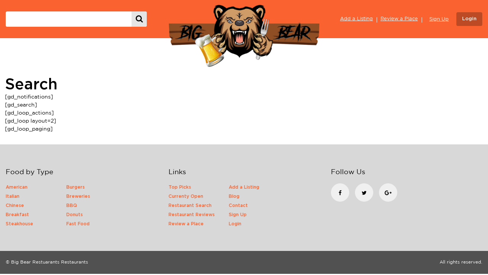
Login (469, 18)
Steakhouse (19, 224)
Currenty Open (186, 196)
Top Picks (180, 187)
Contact (238, 205)
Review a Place (399, 19)
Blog (234, 196)
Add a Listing (356, 19)
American (16, 187)
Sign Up (439, 19)
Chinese (15, 205)
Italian (12, 196)
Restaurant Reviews (192, 214)
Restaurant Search (190, 205)
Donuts (74, 214)
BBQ (71, 205)
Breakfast (17, 214)
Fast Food (78, 224)
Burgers (75, 187)
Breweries (78, 196)
